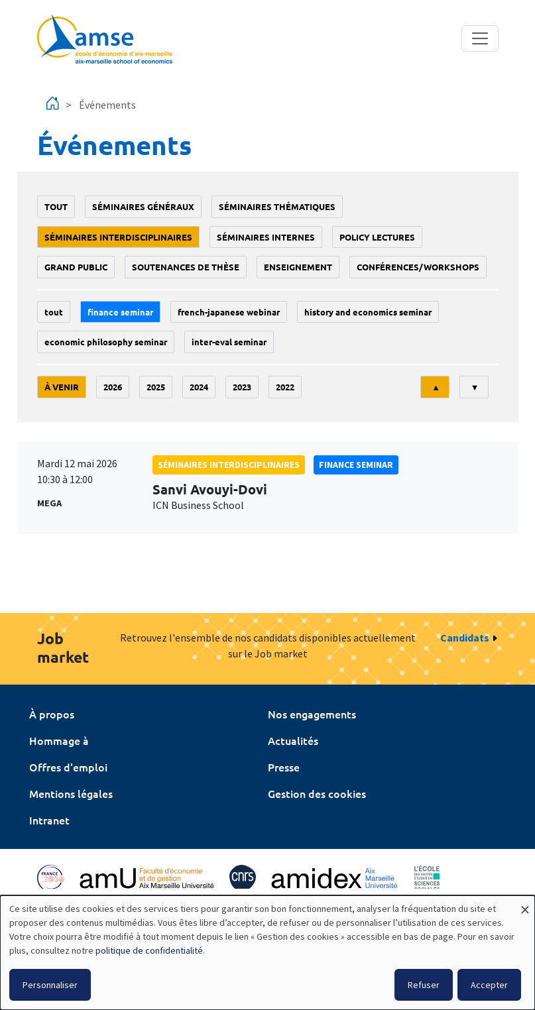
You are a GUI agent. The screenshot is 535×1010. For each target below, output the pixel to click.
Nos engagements (312, 713)
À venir (61, 386)
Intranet (49, 820)
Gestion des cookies (317, 793)
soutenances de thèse (185, 266)
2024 (199, 386)
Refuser (424, 985)
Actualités (293, 740)
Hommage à (59, 740)
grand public (75, 266)
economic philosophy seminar (105, 341)
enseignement (298, 266)
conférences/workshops (418, 266)
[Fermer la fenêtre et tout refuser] (525, 903)
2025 (156, 386)
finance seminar (120, 311)
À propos (51, 713)
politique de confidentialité (149, 950)
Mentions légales (71, 793)
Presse (284, 766)
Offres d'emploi (68, 766)
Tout (56, 206)
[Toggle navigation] (480, 38)
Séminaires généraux (143, 206)
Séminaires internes (266, 237)
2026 (112, 386)
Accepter (489, 985)
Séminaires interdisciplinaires (118, 237)
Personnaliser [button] (50, 985)
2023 (242, 386)
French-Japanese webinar (229, 311)
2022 (285, 386)
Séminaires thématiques (277, 206)
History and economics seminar (368, 311)
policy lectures (377, 237)
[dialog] (267, 952)
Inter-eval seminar (229, 341)
